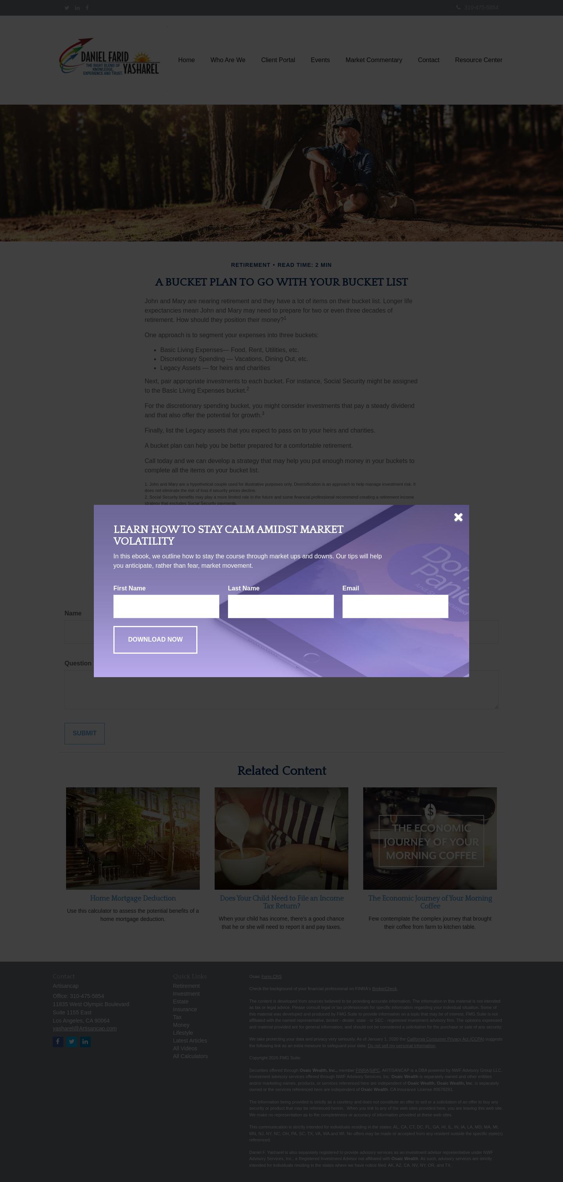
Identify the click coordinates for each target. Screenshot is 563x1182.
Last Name (244, 588)
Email (350, 588)
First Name (129, 588)
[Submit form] (155, 640)
